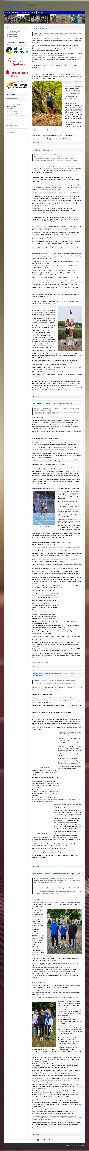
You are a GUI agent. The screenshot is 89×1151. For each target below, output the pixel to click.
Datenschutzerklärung (12, 125)
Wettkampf (37, 666)
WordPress (74, 1145)
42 (49, 1139)
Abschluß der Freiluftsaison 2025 (42, 150)
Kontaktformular (11, 132)
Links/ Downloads (41, 12)
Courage (82, 1145)
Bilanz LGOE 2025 (13, 33)
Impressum (9, 119)
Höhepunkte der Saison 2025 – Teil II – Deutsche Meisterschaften (52, 404)
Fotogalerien (16, 12)
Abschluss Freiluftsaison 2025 (41, 28)
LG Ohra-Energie (14, 6)
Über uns (7, 12)
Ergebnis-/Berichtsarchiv (28, 12)
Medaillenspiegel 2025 (14, 31)
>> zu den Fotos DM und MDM (40, 662)
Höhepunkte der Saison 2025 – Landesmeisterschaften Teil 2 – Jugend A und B (56, 874)
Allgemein (37, 142)
